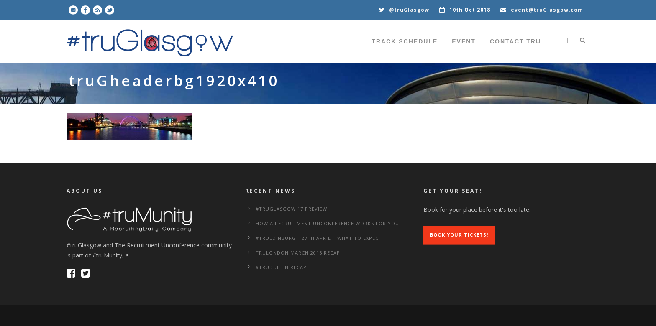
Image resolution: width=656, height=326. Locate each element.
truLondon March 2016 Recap (298, 253)
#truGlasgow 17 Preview (291, 209)
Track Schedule (405, 41)
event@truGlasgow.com (547, 9)
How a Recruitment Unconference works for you (327, 223)
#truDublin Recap (281, 267)
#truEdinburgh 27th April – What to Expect (319, 238)
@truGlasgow (409, 9)
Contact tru (515, 41)
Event (464, 41)
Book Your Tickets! (459, 235)
